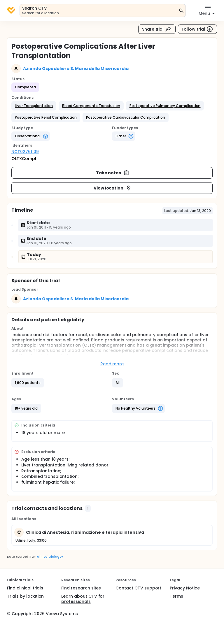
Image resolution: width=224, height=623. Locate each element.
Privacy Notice (185, 588)
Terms (176, 596)
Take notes (113, 173)
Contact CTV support (138, 588)
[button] (33, 105)
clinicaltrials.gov (50, 556)
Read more (112, 363)
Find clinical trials (25, 588)
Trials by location (25, 596)
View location (113, 188)
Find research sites (81, 588)
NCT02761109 (25, 151)
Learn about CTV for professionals (82, 599)
